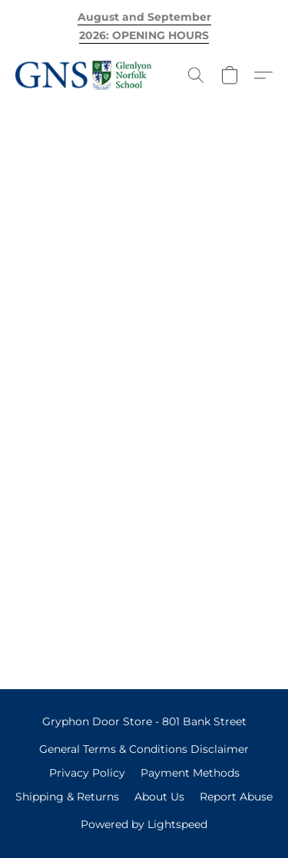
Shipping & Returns (67, 797)
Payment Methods (190, 773)
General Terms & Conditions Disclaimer (144, 749)
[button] (86, 75)
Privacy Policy (87, 773)
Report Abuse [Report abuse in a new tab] (236, 797)
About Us (159, 797)
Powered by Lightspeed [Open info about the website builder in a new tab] (144, 824)
